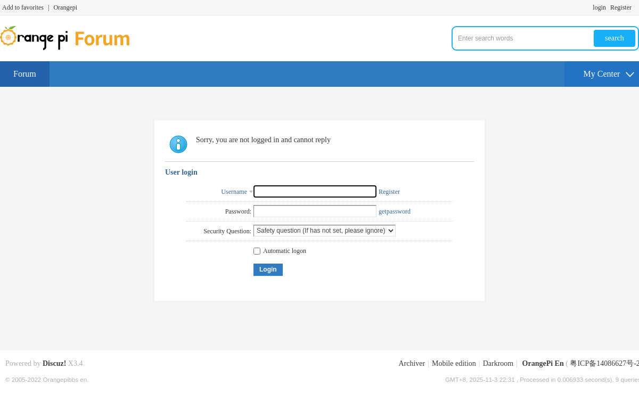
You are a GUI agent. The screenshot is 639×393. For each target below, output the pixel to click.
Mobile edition (454, 363)
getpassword (395, 211)
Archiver (411, 363)
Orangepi (65, 7)
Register (621, 7)
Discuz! (54, 363)
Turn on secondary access (636, 7)
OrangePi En (543, 363)
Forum (24, 73)
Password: (238, 211)
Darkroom (498, 363)
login (599, 7)
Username (234, 191)
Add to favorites (23, 7)
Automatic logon (279, 251)
